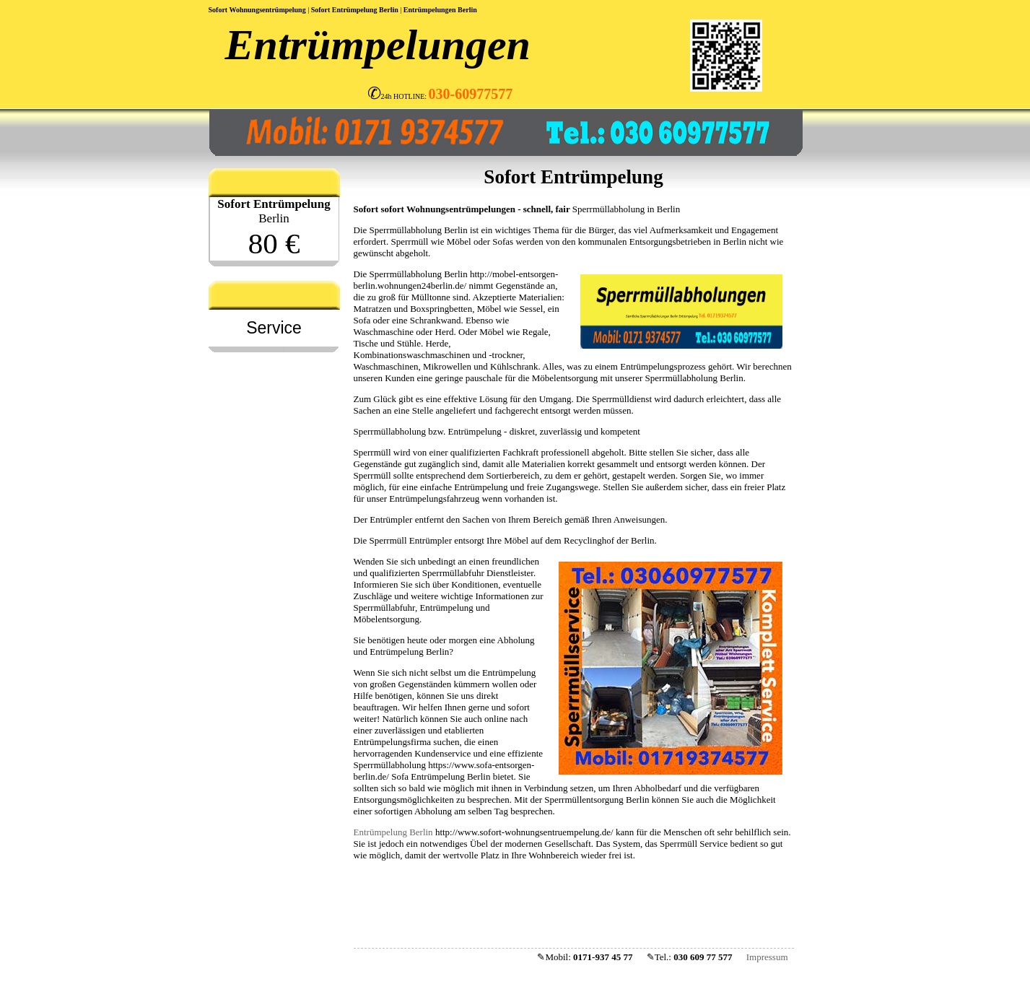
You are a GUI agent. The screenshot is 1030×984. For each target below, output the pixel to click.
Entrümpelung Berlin (393, 832)
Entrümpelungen (429, 10)
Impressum (767, 957)
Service (274, 327)
